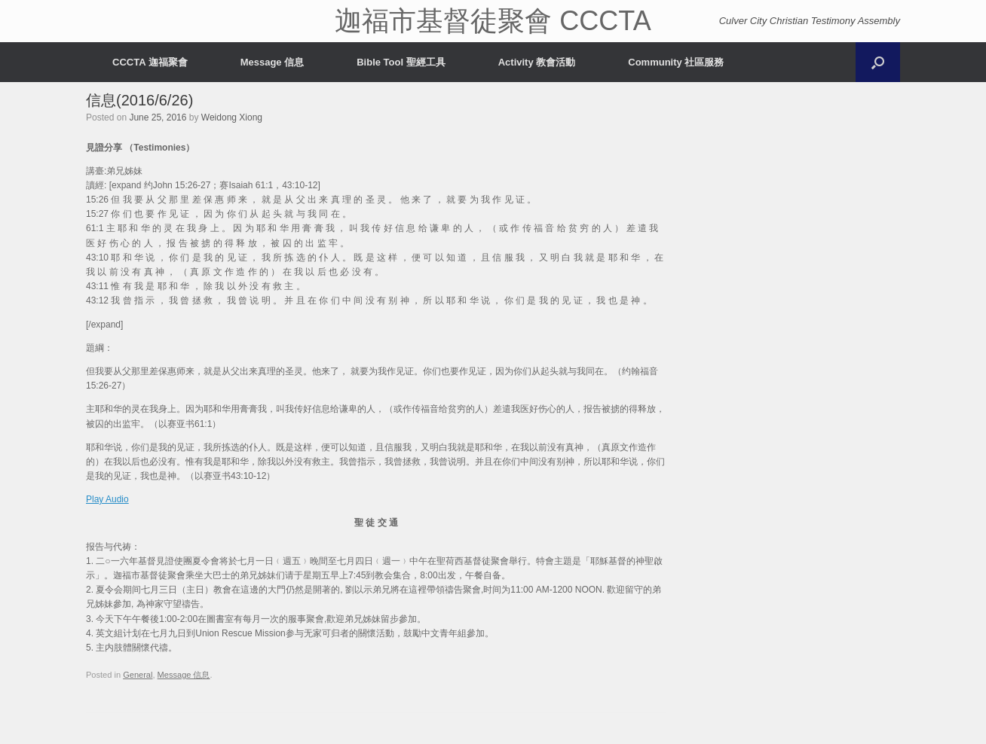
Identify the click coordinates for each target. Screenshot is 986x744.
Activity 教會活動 (537, 62)
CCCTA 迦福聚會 (150, 62)
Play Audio (107, 499)
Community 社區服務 (676, 62)
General (137, 674)
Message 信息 (272, 62)
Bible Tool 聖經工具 (401, 62)
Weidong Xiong (231, 117)
